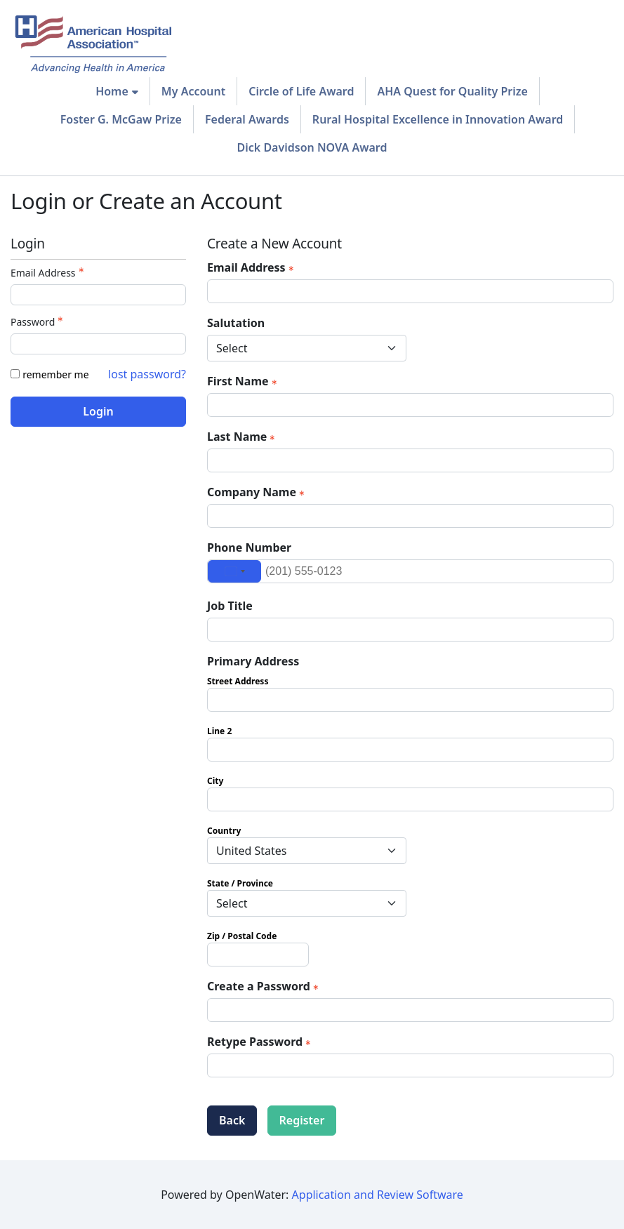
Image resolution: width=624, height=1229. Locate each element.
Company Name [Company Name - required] (257, 492)
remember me (55, 374)
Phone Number (249, 547)
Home (111, 91)
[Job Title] (410, 630)
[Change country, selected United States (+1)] (234, 571)
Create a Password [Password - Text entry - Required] (264, 986)
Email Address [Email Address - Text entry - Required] (49, 272)
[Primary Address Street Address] (410, 700)
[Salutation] (306, 348)
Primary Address (253, 661)
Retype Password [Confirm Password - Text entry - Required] (260, 1041)
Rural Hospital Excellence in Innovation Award (437, 119)
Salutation (236, 323)
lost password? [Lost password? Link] (147, 374)
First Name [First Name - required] (243, 381)
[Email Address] (410, 291)
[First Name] (410, 405)
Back (232, 1120)
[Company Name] (410, 516)
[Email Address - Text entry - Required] (98, 294)
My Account (193, 91)
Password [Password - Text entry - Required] (38, 321)
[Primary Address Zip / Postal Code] (258, 954)
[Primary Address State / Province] (306, 903)
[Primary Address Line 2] (410, 750)
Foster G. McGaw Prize (121, 119)
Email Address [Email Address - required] (252, 267)
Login (98, 411)
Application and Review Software (377, 1194)
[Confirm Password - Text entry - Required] (410, 1065)
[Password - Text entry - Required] (98, 343)
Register (302, 1120)
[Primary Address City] (410, 799)
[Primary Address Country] (306, 850)
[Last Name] (410, 460)
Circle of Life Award (301, 91)
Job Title (230, 605)
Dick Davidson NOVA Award (312, 147)
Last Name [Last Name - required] (242, 436)
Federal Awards (247, 119)
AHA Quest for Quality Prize (452, 91)
